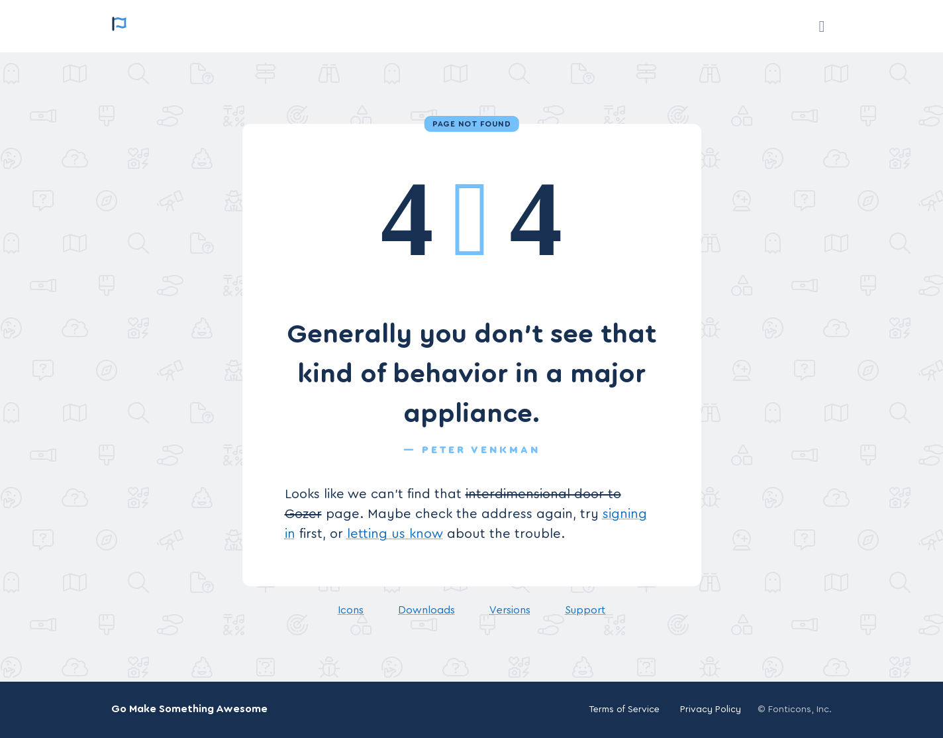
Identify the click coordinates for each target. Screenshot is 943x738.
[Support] (821, 26)
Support (585, 610)
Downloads (426, 610)
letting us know (395, 534)
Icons (351, 610)
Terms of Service (624, 709)
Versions (509, 610)
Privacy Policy (710, 709)
